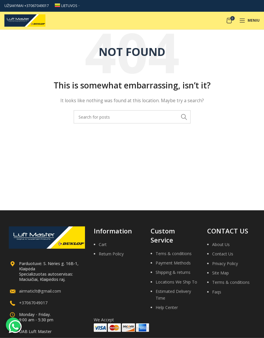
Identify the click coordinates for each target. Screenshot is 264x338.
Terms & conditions (231, 282)
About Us (221, 244)
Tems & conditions (174, 253)
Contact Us (222, 254)
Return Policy (111, 254)
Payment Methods (173, 263)
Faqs (216, 292)
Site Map (220, 273)
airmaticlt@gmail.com (40, 291)
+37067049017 (33, 302)
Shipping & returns (173, 272)
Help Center (167, 307)
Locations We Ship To (176, 282)
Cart (103, 244)
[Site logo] (24, 20)
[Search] (132, 117)
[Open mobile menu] (249, 20)
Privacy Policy (225, 263)
